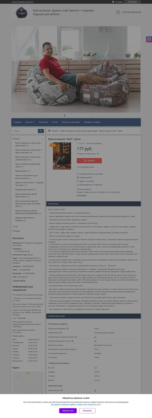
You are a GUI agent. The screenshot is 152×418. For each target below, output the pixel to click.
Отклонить (87, 411)
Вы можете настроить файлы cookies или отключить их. (75, 405)
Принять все (68, 411)
